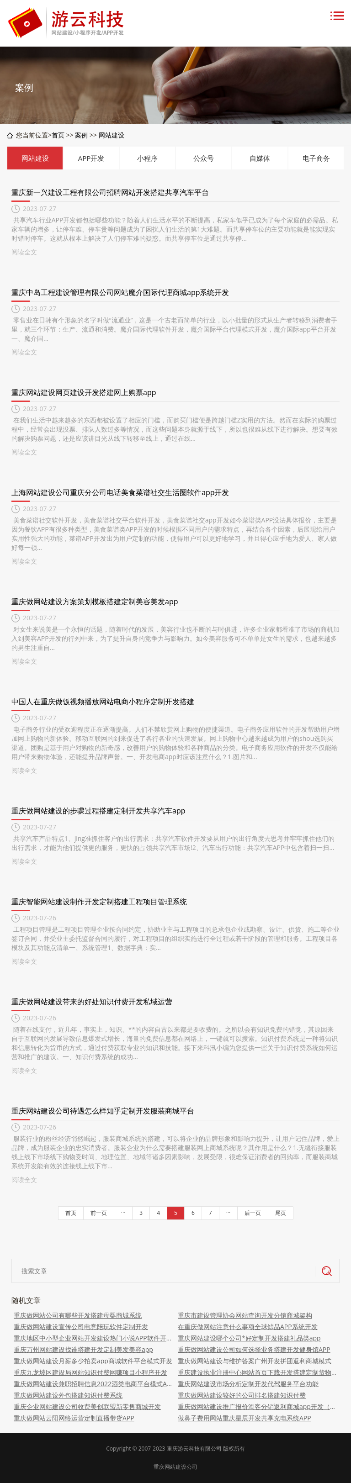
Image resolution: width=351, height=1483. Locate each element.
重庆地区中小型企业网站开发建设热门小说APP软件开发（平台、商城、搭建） (93, 1338)
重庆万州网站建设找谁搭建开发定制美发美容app (83, 1349)
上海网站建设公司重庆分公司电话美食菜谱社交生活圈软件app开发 (120, 492)
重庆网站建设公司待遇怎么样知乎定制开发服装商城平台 (102, 1111)
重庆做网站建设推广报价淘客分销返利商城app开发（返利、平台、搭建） (257, 1406)
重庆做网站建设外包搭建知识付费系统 (68, 1395)
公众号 (203, 158)
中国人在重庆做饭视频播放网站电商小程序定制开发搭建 (102, 702)
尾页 (280, 1213)
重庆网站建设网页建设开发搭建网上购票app (83, 392)
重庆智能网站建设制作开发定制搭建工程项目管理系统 (99, 902)
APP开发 (91, 158)
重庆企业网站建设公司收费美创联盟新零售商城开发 (87, 1406)
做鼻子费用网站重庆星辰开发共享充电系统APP (244, 1417)
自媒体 (260, 158)
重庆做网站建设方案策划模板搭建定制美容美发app (94, 601)
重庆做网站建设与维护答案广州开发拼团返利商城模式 (254, 1360)
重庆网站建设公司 (175, 1467)
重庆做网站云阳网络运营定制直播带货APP (74, 1417)
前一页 (98, 1213)
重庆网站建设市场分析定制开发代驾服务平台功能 (248, 1383)
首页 (58, 135)
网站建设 (111, 135)
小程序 (147, 158)
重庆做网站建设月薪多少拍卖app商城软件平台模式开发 (93, 1360)
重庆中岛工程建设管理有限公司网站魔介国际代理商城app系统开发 (120, 292)
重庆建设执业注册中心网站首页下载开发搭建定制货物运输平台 (257, 1372)
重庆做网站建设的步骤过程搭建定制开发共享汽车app (98, 811)
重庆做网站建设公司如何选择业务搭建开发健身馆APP (254, 1349)
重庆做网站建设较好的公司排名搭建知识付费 (242, 1395)
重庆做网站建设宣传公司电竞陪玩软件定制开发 (81, 1326)
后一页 (253, 1213)
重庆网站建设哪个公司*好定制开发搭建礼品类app (249, 1338)
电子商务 (316, 158)
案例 (81, 135)
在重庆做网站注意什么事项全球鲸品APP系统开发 (248, 1326)
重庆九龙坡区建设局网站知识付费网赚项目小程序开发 (90, 1372)
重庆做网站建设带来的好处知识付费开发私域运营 (91, 1002)
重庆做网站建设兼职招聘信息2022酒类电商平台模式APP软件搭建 (93, 1383)
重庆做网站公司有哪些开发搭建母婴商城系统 (78, 1315)
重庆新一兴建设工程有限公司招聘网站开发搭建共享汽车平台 (110, 192)
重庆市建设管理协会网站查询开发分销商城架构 (245, 1315)
